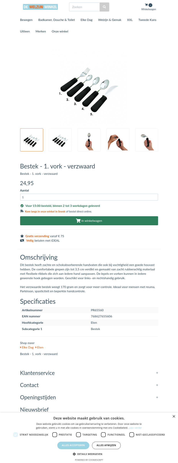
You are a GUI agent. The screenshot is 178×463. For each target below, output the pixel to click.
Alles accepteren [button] (73, 445)
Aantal (24, 190)
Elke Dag (87, 27)
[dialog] (89, 438)
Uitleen (25, 38)
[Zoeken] (104, 14)
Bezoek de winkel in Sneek (35, 3)
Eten (39, 347)
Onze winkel (60, 38)
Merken (41, 38)
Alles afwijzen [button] (106, 445)
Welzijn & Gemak (109, 27)
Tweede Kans (147, 27)
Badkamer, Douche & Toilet (56, 27)
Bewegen (26, 27)
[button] (89, 454)
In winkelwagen (89, 220)
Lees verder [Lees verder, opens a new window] (135, 427)
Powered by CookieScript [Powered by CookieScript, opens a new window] (89, 459)
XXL (130, 27)
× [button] (173, 416)
